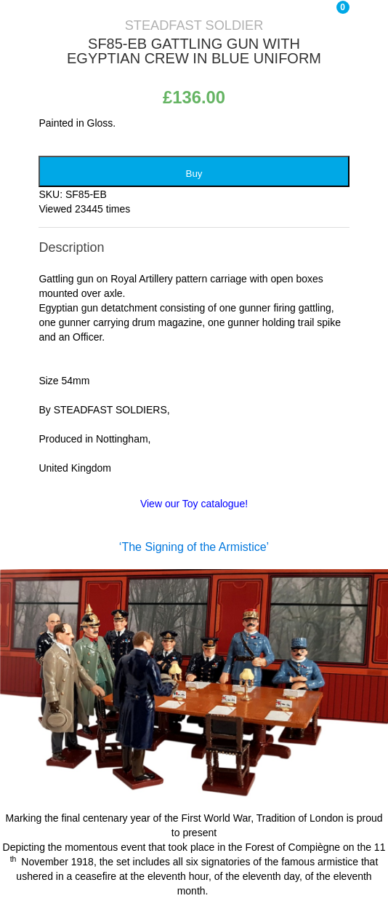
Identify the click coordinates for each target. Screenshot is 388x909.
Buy (194, 173)
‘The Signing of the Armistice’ (194, 547)
